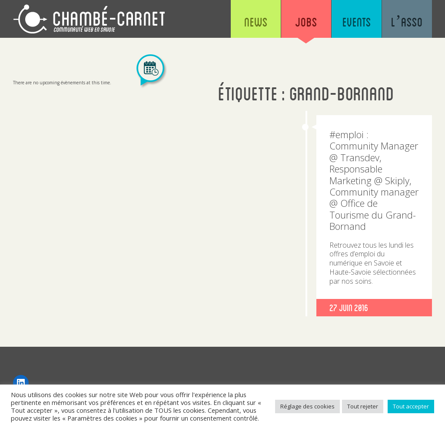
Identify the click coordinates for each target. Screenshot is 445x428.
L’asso (407, 21)
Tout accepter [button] (411, 406)
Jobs (306, 21)
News (256, 21)
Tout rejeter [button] (362, 406)
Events (356, 21)
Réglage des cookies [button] (307, 406)
